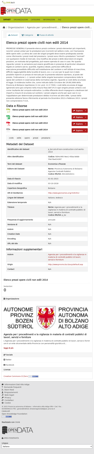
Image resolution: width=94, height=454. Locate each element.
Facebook (9, 365)
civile (11, 138)
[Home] (4, 27)
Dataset (7, 19)
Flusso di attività (45, 35)
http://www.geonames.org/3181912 (63, 193)
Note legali (8, 395)
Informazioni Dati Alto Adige (16, 384)
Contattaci (8, 400)
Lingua (5, 443)
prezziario (46, 138)
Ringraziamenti (10, 392)
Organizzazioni (21, 19)
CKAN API (6, 411)
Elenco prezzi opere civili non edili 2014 (30, 109)
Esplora (78, 110)
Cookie (6, 402)
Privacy (6, 397)
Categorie (35, 19)
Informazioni (49, 19)
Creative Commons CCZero (16, 376)
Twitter (8, 359)
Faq (59, 19)
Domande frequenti (11, 387)
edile (19, 138)
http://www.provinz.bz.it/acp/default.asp (65, 264)
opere (27, 138)
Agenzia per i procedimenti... (43, 27)
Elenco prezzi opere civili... (77, 27)
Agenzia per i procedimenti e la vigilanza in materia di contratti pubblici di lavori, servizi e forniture (67, 257)
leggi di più (8, 348)
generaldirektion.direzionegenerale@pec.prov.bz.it (36, 409)
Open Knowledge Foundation (14, 413)
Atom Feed (8, 389)
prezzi (35, 138)
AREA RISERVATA (11, 438)
